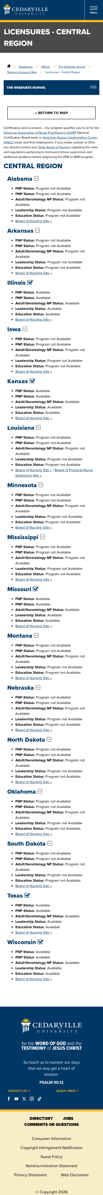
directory (41, 1118)
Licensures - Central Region (62, 72)
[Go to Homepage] (26, 13)
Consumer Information (51, 1139)
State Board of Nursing (54, 147)
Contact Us (17, 1090)
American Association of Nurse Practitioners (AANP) (40, 132)
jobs (68, 1118)
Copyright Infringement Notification (51, 1148)
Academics (26, 66)
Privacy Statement (30, 1175)
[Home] (9, 66)
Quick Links (65, 1090)
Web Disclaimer (75, 1175)
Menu (94, 10)
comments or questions (51, 1124)
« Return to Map (51, 112)
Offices (45, 66)
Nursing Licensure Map (22, 72)
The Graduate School (71, 66)
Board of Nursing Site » (33, 221)
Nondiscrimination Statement (51, 1166)
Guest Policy (51, 1157)
